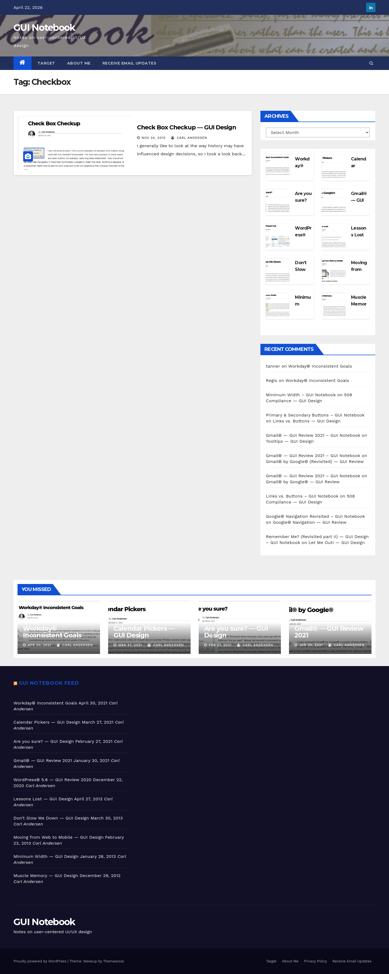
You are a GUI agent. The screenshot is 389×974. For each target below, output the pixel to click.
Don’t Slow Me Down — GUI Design (51, 818)
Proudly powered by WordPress (40, 961)
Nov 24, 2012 (154, 138)
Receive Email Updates (129, 63)
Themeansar (113, 961)
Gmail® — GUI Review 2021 (328, 631)
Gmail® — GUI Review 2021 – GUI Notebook (313, 435)
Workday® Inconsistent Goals (320, 366)
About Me (79, 63)
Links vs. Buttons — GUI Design (306, 421)
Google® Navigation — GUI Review (310, 522)
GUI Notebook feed (49, 683)
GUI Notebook (44, 27)
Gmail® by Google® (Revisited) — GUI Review (315, 461)
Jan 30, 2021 (311, 645)
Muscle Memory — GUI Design (45, 875)
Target (46, 63)
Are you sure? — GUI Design (236, 631)
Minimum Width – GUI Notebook (301, 394)
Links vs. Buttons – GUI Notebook (302, 496)
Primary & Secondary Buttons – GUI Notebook (315, 415)
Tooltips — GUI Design (290, 441)
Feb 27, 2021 (220, 645)
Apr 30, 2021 (39, 645)
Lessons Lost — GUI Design (43, 798)
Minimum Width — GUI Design (45, 856)
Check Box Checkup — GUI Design (186, 127)
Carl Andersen (189, 138)
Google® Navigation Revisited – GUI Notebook (315, 516)
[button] (371, 63)
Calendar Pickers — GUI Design (143, 631)
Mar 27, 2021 (130, 645)
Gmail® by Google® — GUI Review (303, 481)
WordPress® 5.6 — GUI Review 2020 (52, 779)
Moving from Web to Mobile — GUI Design (58, 837)
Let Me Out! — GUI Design (337, 542)
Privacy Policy (315, 961)
